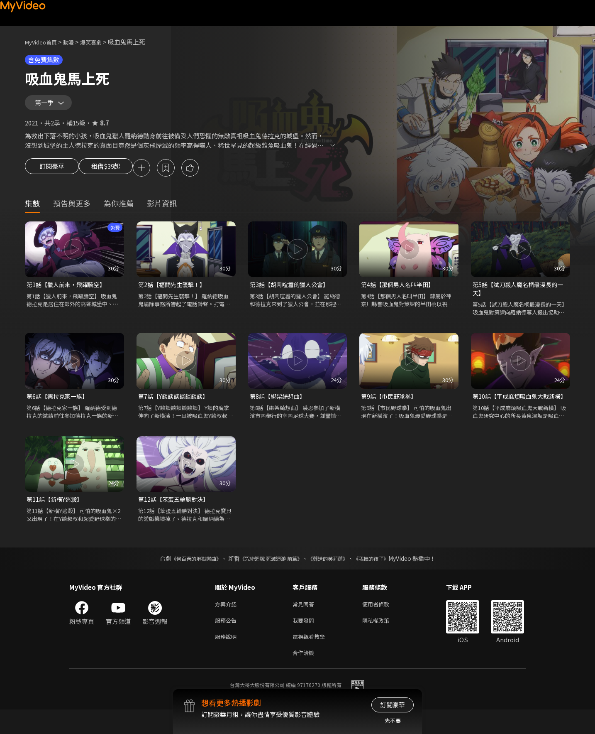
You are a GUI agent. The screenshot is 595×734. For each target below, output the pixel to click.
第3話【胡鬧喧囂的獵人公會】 (292, 291)
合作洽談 (305, 676)
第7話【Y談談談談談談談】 (175, 405)
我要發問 (305, 641)
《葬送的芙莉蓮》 (334, 578)
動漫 (75, 41)
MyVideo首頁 (44, 41)
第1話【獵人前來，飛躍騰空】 (69, 291)
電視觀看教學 (311, 659)
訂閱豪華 (52, 174)
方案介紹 (227, 624)
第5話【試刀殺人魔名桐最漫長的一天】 (518, 296)
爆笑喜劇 (100, 41)
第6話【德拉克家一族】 (59, 405)
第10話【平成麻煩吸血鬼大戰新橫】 (516, 410)
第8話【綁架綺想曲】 (279, 405)
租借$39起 (113, 174)
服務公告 (227, 641)
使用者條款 (382, 624)
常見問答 (305, 624)
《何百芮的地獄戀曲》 (185, 578)
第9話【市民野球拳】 (390, 405)
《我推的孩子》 (383, 578)
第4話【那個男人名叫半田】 (400, 291)
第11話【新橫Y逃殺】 (56, 518)
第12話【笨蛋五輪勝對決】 (175, 518)
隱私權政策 (382, 641)
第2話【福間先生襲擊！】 (174, 291)
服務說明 (227, 659)
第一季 (46, 105)
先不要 (393, 720)
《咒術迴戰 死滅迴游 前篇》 (269, 578)
